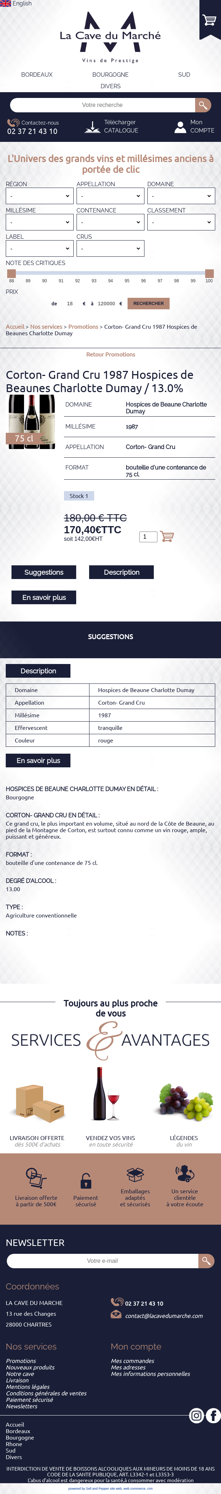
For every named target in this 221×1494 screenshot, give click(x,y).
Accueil (15, 326)
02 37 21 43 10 (144, 1303)
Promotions (83, 326)
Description (121, 572)
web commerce (135, 1488)
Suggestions (43, 572)
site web (116, 1488)
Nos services (46, 326)
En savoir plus (44, 597)
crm (150, 1488)
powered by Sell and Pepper (88, 1488)
